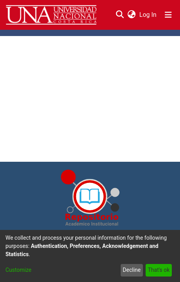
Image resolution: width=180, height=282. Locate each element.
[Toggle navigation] (168, 14)
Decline (132, 270)
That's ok (158, 270)
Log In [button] (148, 14)
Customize (18, 270)
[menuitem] (131, 15)
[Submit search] (120, 15)
